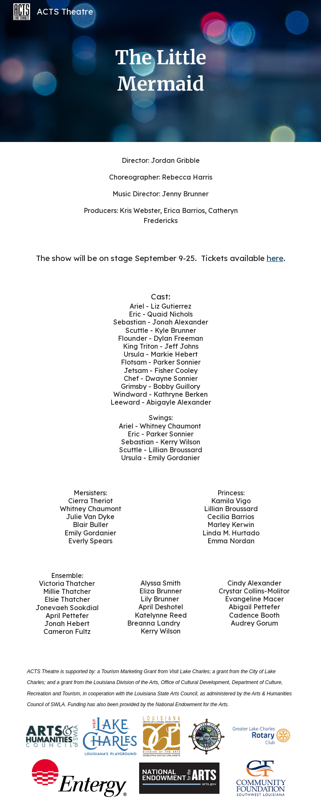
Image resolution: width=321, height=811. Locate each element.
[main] (160, 70)
